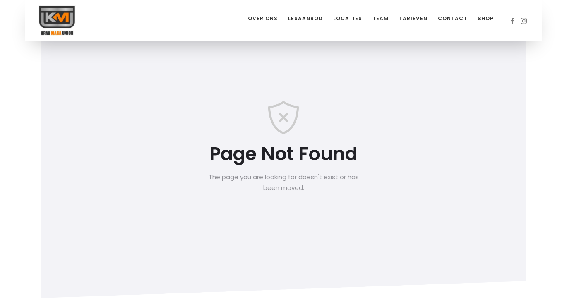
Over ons (263, 18)
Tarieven (413, 18)
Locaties (347, 18)
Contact (452, 18)
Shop (486, 18)
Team (380, 18)
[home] (57, 20)
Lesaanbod (305, 18)
